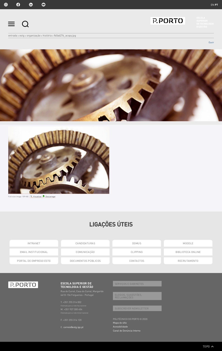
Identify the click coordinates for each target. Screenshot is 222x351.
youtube (43, 4)
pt (216, 4)
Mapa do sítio (120, 322)
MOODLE (188, 243)
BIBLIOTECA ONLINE (188, 251)
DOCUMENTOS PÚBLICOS (85, 260)
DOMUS (136, 243)
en (212, 4)
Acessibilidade (120, 326)
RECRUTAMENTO (188, 260)
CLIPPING (137, 251)
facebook (18, 4)
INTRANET (34, 243)
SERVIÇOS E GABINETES (129, 283)
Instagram (5, 4)
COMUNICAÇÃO (85, 251)
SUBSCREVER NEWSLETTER (132, 308)
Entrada (12, 35)
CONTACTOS (136, 260)
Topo (208, 346)
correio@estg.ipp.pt (73, 327)
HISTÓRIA (47, 35)
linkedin (31, 4)
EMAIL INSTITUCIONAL (34, 251)
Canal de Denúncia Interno (126, 330)
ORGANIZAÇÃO (33, 35)
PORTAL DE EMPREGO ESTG (33, 260)
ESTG (21, 35)
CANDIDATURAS (85, 243)
